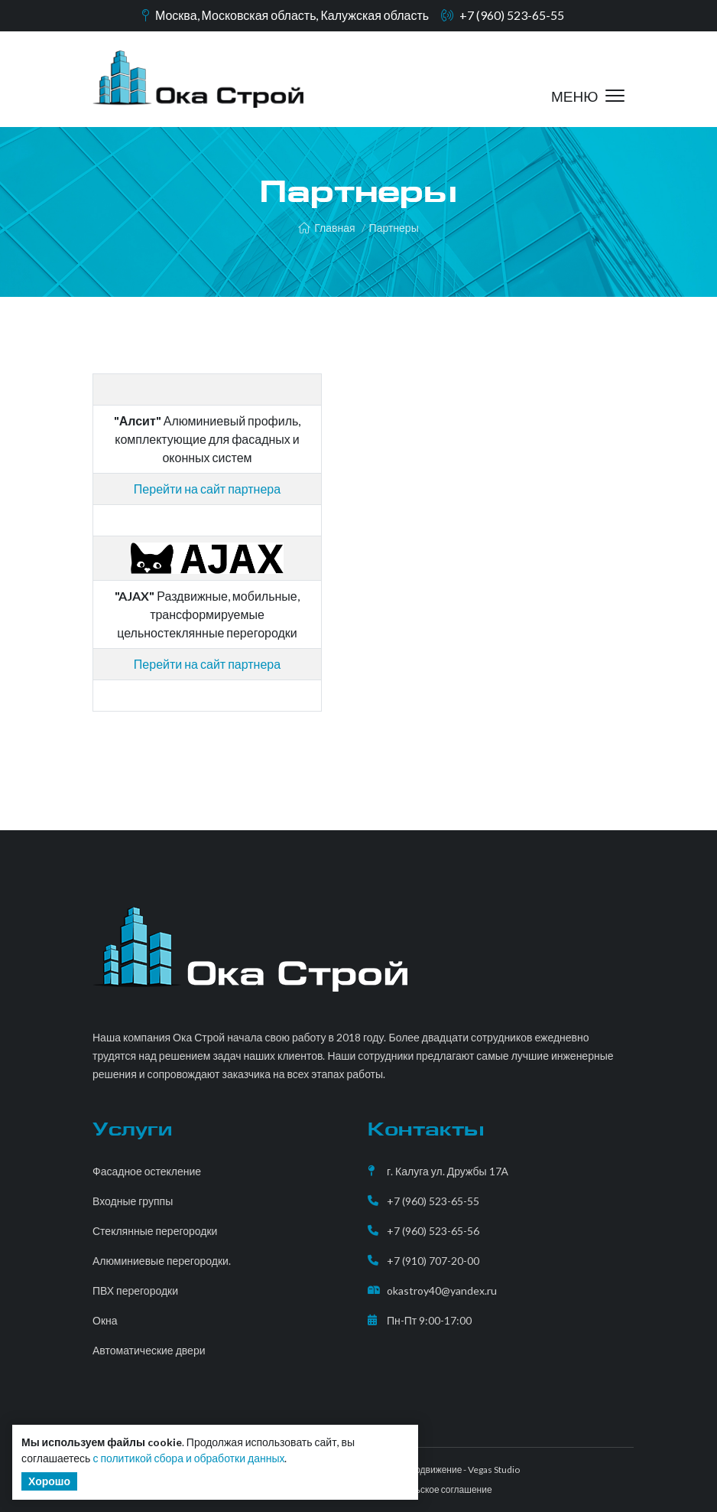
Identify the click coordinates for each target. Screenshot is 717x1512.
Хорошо (49, 1481)
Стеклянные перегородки (154, 1230)
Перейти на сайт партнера (207, 664)
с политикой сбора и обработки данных (188, 1458)
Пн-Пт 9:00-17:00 (429, 1320)
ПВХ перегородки (135, 1290)
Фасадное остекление (146, 1171)
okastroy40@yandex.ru (442, 1290)
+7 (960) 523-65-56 (433, 1230)
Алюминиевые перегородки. (161, 1260)
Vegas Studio (494, 1469)
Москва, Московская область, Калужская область (292, 15)
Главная (326, 227)
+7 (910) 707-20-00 (433, 1260)
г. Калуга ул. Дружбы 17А (447, 1171)
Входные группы (132, 1200)
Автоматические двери (149, 1350)
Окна (105, 1320)
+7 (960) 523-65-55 (511, 15)
